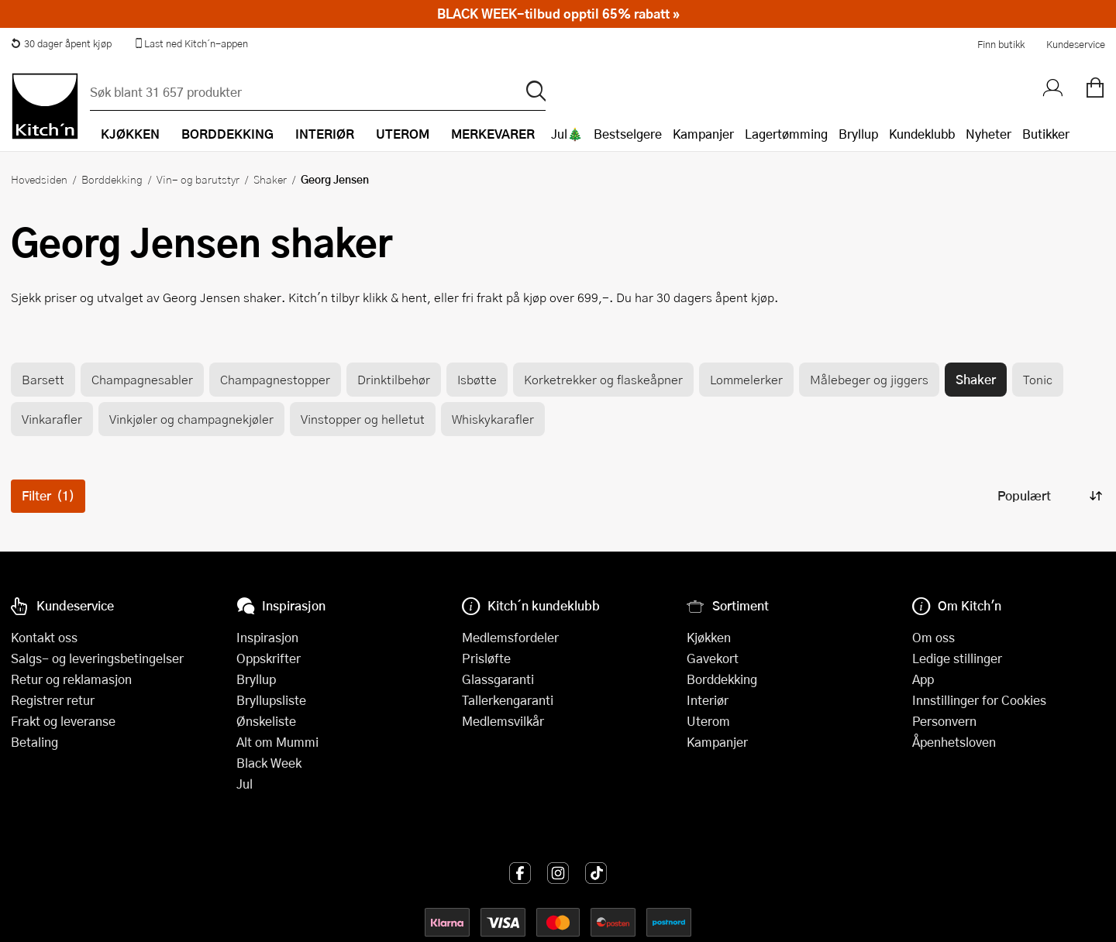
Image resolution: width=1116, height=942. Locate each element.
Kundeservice (1075, 44)
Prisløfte (486, 658)
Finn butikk (1001, 44)
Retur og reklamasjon (71, 679)
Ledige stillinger (957, 658)
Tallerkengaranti (507, 700)
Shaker (270, 179)
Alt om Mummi (277, 742)
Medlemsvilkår (503, 721)
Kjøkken (709, 637)
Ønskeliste (266, 721)
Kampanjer (703, 134)
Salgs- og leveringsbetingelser (97, 658)
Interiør (707, 700)
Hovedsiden (39, 179)
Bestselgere (628, 134)
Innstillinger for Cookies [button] (979, 700)
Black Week (268, 763)
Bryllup (858, 134)
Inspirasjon (267, 637)
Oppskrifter (268, 658)
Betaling (34, 742)
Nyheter (988, 134)
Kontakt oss (44, 637)
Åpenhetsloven (954, 742)
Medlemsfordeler (510, 637)
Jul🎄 (567, 134)
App (923, 679)
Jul (244, 783)
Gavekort (713, 658)
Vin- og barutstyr (198, 179)
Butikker (1046, 134)
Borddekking (112, 179)
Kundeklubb (922, 134)
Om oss (933, 637)
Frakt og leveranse (63, 721)
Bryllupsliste (271, 700)
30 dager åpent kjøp (61, 43)
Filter (48, 495)
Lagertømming (786, 134)
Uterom (708, 721)
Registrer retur (53, 700)
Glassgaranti (498, 679)
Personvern (944, 721)
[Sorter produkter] (1048, 496)
